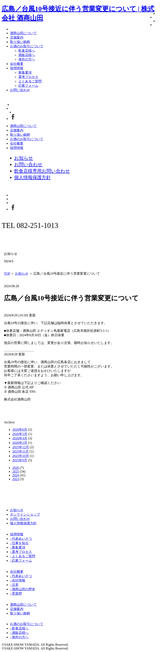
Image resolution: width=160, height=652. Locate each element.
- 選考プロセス (21, 552)
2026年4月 (19, 438)
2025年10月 (20, 456)
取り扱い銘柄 (20, 42)
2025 (15, 471)
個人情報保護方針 (23, 523)
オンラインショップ (25, 514)
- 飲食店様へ (19, 628)
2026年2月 (19, 442)
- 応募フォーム (21, 560)
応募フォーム (28, 85)
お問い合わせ (20, 90)
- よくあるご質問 (22, 556)
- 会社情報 (17, 580)
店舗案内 (16, 37)
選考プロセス (28, 77)
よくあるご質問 (30, 81)
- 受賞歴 (16, 593)
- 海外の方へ (19, 637)
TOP (7, 273)
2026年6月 (19, 429)
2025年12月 (20, 447)
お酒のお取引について (26, 46)
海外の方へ (26, 59)
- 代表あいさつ (21, 538)
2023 (15, 479)
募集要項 (25, 72)
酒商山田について (23, 33)
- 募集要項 (17, 547)
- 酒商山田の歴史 (22, 589)
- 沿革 (14, 585)
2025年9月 (19, 460)
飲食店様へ (26, 50)
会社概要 (16, 63)
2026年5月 (19, 434)
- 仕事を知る (19, 543)
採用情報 (16, 68)
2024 (15, 475)
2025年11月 (20, 451)
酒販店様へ (26, 55)
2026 (15, 467)
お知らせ (21, 273)
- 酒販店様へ (19, 632)
